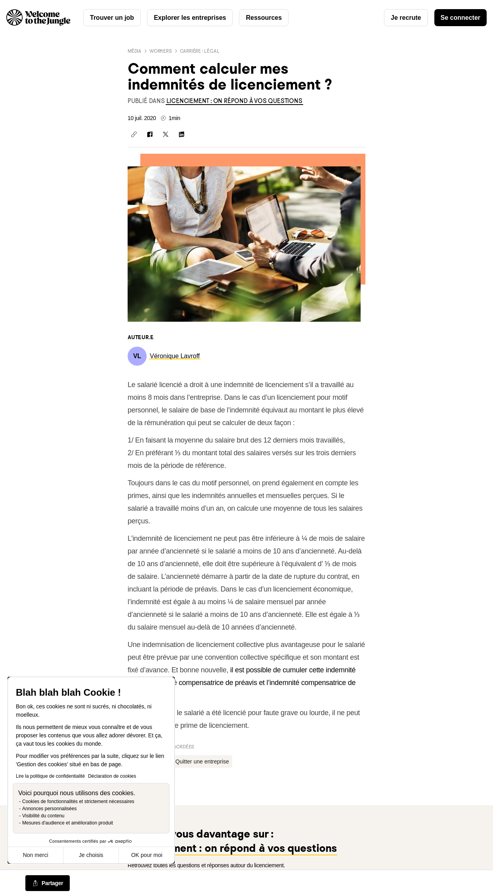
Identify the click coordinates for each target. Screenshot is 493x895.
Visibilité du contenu (43, 816)
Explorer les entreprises (190, 17)
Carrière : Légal (200, 51)
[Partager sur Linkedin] (181, 134)
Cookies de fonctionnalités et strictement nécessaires (78, 801)
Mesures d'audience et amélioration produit (67, 823)
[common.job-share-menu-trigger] (47, 883)
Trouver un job (112, 17)
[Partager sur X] (165, 134)
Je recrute (406, 17)
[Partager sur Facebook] (149, 134)
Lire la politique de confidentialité (50, 776)
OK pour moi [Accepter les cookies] (146, 855)
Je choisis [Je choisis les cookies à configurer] (91, 855)
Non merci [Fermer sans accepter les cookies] (35, 855)
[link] (234, 101)
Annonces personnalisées (49, 808)
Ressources (264, 17)
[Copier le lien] (134, 134)
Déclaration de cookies (112, 776)
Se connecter (460, 17)
